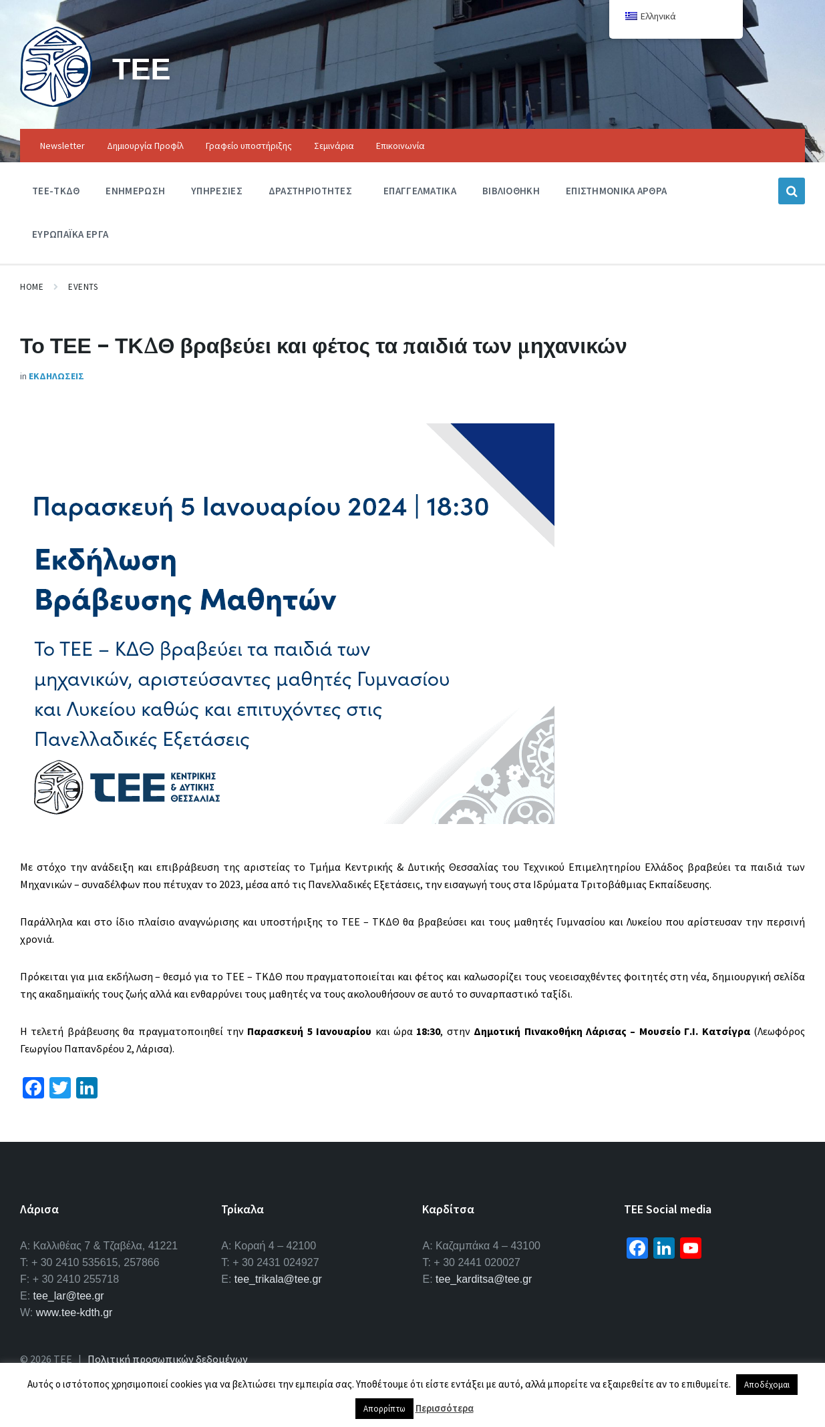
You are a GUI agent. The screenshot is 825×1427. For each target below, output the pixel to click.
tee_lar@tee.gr (68, 1295)
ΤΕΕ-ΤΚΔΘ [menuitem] (55, 190)
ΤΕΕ (143, 67)
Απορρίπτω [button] (384, 1408)
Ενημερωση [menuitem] (135, 190)
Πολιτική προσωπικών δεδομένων (168, 1359)
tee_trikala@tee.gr (278, 1279)
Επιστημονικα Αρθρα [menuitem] (616, 190)
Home (31, 286)
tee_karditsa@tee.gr (484, 1279)
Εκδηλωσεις (56, 376)
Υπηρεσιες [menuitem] (216, 190)
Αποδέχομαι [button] (767, 1384)
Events (83, 286)
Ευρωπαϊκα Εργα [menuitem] (70, 234)
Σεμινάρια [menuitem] (334, 146)
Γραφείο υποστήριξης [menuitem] (249, 146)
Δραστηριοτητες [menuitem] (310, 190)
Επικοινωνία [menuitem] (400, 146)
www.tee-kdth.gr (74, 1312)
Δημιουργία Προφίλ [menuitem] (145, 146)
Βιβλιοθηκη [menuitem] (511, 190)
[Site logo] (56, 103)
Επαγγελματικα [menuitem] (419, 190)
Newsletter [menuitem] (62, 146)
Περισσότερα (445, 1408)
